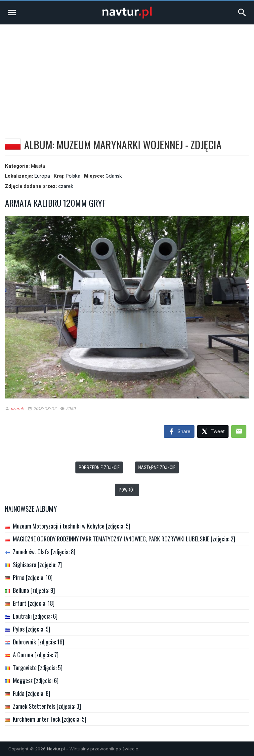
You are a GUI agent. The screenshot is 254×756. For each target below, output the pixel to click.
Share (179, 431)
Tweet (213, 431)
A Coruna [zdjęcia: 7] (36, 654)
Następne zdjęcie (157, 467)
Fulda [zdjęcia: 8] (31, 693)
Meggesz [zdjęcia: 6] (36, 680)
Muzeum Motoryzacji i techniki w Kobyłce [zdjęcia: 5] (71, 526)
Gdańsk (114, 176)
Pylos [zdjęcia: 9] (31, 629)
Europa (42, 176)
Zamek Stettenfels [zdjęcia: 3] (47, 706)
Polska (73, 176)
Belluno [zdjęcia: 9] (34, 590)
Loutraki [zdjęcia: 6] (35, 616)
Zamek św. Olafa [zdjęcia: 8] (44, 551)
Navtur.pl (56, 748)
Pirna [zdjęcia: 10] (33, 577)
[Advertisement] (127, 74)
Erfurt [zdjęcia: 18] (34, 603)
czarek (65, 186)
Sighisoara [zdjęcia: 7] (37, 564)
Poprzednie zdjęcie (99, 467)
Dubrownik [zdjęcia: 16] (38, 641)
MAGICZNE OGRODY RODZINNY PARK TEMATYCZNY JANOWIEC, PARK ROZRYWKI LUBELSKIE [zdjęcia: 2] (124, 538)
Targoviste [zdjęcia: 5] (38, 667)
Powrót (127, 490)
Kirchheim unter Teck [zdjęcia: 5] (49, 719)
